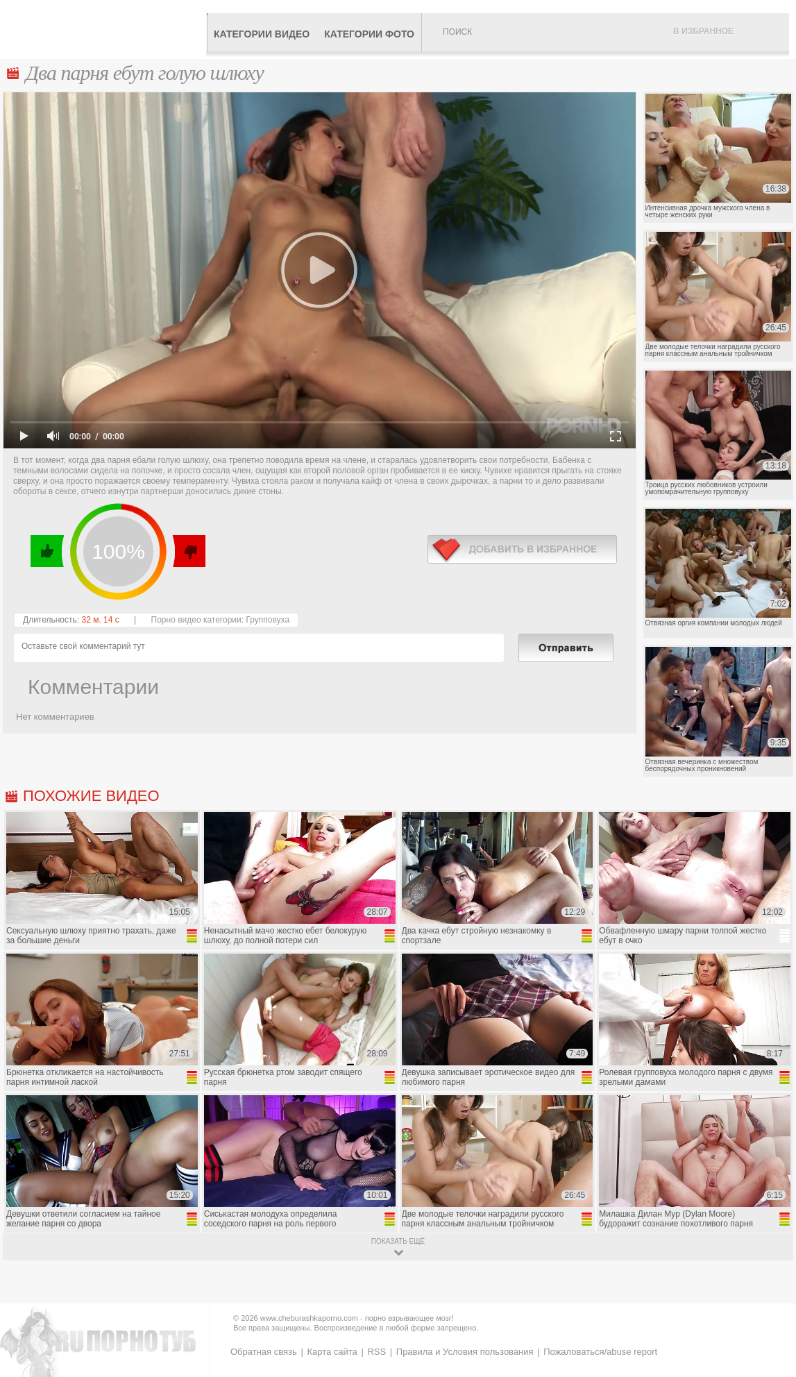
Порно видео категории (196, 620)
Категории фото (369, 34)
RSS (376, 1351)
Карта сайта (332, 1351)
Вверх (769, 1292)
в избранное (522, 549)
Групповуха (267, 620)
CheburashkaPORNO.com (106, 29)
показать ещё (398, 1241)
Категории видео (262, 34)
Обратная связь (263, 1351)
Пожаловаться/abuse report (600, 1351)
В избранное (703, 31)
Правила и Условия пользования (465, 1351)
